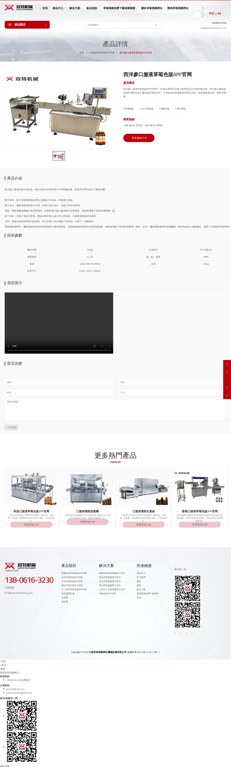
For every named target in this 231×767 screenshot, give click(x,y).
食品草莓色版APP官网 (72, 577)
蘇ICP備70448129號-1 (148, 652)
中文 (211, 13)
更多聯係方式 (139, 138)
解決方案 (74, 8)
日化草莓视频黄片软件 (110, 581)
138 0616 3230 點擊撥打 (18, 680)
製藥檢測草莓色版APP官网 (74, 573)
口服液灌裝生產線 (143, 511)
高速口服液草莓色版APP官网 (31, 511)
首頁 (45, 8)
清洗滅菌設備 (67, 593)
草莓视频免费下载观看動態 (119, 8)
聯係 (139, 585)
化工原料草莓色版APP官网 (74, 589)
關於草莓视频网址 (151, 8)
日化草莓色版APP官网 (72, 581)
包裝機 (64, 602)
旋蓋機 (64, 598)
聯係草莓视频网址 (178, 8)
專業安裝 (164, 109)
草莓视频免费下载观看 (148, 593)
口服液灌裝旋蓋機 (87, 511)
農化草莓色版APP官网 (72, 585)
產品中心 (58, 8)
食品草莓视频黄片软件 (110, 577)
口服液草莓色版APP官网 (101, 52)
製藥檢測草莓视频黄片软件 (112, 573)
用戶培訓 (180, 109)
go (202, 14)
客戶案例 (141, 577)
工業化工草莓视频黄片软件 (112, 589)
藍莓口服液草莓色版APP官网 (200, 511)
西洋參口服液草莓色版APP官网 (139, 89)
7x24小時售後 (146, 109)
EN (219, 13)
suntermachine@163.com (19, 693)
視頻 (139, 598)
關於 (139, 581)
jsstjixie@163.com (15, 689)
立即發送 (11, 427)
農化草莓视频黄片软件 (110, 585)
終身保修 (128, 109)
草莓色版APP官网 (107, 593)
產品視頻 (91, 8)
